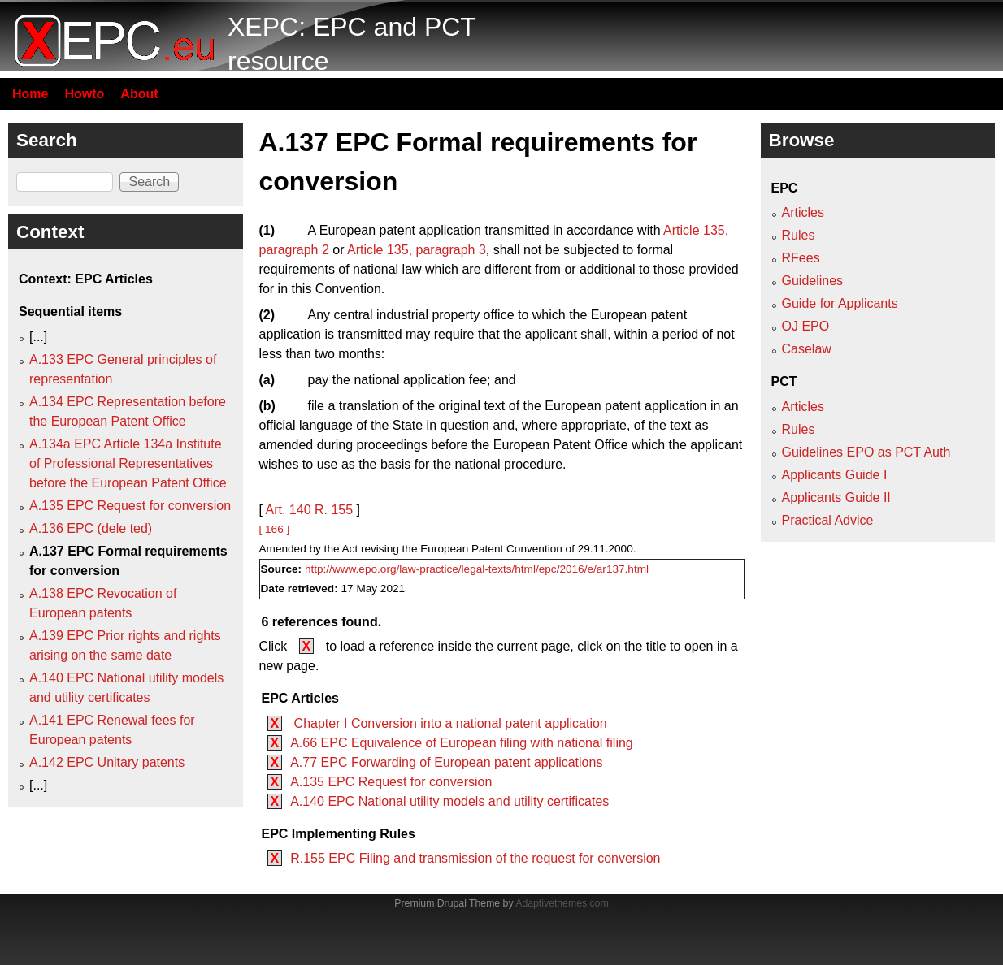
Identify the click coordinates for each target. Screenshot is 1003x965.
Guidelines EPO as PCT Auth (866, 452)
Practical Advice (828, 520)
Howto (84, 94)
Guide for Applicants (840, 303)
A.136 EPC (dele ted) (90, 528)
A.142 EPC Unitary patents (107, 762)
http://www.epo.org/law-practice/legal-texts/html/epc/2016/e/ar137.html (477, 569)
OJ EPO (806, 326)
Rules (798, 235)
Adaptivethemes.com (561, 903)
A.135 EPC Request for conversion (391, 782)
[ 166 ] (274, 529)
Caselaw (806, 349)
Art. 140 (288, 510)
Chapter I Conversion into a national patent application (448, 723)
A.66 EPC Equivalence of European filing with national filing (461, 743)
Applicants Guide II (836, 497)
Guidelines (813, 281)
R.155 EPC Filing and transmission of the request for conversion (475, 858)
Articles (803, 212)
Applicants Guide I (835, 475)
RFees (801, 258)
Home (30, 94)
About (139, 94)
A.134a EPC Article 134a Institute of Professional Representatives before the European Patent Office (128, 463)
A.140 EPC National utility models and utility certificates (449, 801)
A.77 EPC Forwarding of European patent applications (446, 762)
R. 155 (334, 510)
